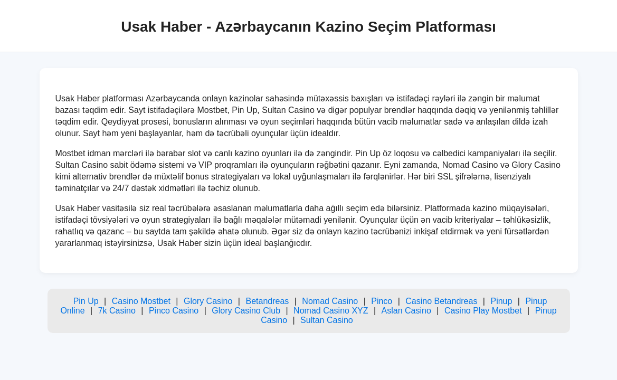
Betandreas (267, 301)
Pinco (381, 301)
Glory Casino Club (246, 310)
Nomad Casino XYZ (330, 310)
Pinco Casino (173, 310)
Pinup (501, 301)
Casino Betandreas (441, 301)
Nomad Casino (330, 301)
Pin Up (86, 301)
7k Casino (117, 310)
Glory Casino (208, 301)
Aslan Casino (406, 310)
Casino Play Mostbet (483, 310)
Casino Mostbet (141, 301)
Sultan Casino (326, 320)
